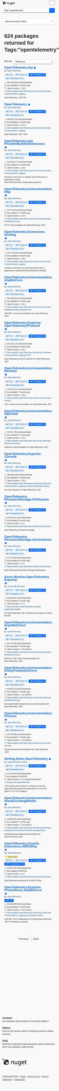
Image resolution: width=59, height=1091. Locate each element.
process (7, 745)
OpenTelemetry (14, 71)
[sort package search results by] (33, 61)
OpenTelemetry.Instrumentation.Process (28, 715)
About (23, 1076)
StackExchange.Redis (35, 830)
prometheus (31, 915)
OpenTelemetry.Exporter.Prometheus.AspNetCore (23, 888)
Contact (7, 1017)
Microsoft (21, 586)
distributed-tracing (12, 221)
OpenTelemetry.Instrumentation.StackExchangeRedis (28, 799)
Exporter (37, 606)
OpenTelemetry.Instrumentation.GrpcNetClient (28, 624)
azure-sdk (12, 586)
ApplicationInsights (12, 609)
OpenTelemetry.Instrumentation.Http (28, 190)
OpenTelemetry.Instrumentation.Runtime (28, 369)
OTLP (28, 355)
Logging (21, 94)
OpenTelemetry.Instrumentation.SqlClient (28, 412)
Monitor (15, 606)
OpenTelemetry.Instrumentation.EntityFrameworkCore (28, 669)
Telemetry (46, 91)
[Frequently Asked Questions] (5, 1040)
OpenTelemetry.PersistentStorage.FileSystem (26, 498)
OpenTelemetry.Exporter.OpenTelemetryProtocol (22, 324)
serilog (24, 762)
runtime (7, 400)
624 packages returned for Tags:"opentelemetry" (28, 43)
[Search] (52, 10)
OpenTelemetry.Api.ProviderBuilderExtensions (24, 142)
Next (36, 938)
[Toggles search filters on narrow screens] (52, 21)
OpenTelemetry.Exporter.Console (22, 455)
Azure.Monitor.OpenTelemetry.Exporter (27, 578)
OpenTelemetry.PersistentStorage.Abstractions (28, 538)
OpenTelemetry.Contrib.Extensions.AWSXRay (22, 845)
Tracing (7, 94)
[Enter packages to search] (25, 10)
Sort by (8, 61)
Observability (12, 91)
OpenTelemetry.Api (18, 67)
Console (29, 486)
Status (6, 1027)
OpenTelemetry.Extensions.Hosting (25, 233)
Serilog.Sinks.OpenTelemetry (26, 758)
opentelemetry (23, 782)
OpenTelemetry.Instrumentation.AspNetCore (28, 279)
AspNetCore (25, 309)
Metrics (14, 94)
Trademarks (19, 1079)
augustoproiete (14, 762)
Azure (9, 606)
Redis (23, 830)
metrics (40, 915)
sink (15, 782)
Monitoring (37, 91)
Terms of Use (33, 1076)
